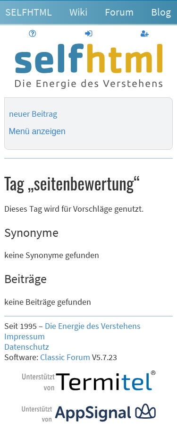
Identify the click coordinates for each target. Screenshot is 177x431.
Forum (119, 11)
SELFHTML (28, 11)
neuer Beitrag (33, 114)
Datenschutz (26, 347)
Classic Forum (65, 357)
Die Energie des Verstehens (93, 326)
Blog (161, 11)
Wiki (78, 11)
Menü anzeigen (37, 131)
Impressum (24, 336)
